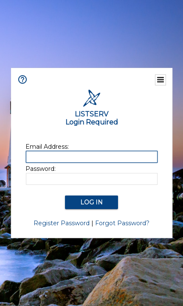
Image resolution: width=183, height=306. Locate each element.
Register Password (62, 223)
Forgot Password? (122, 223)
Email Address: (47, 146)
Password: (40, 169)
